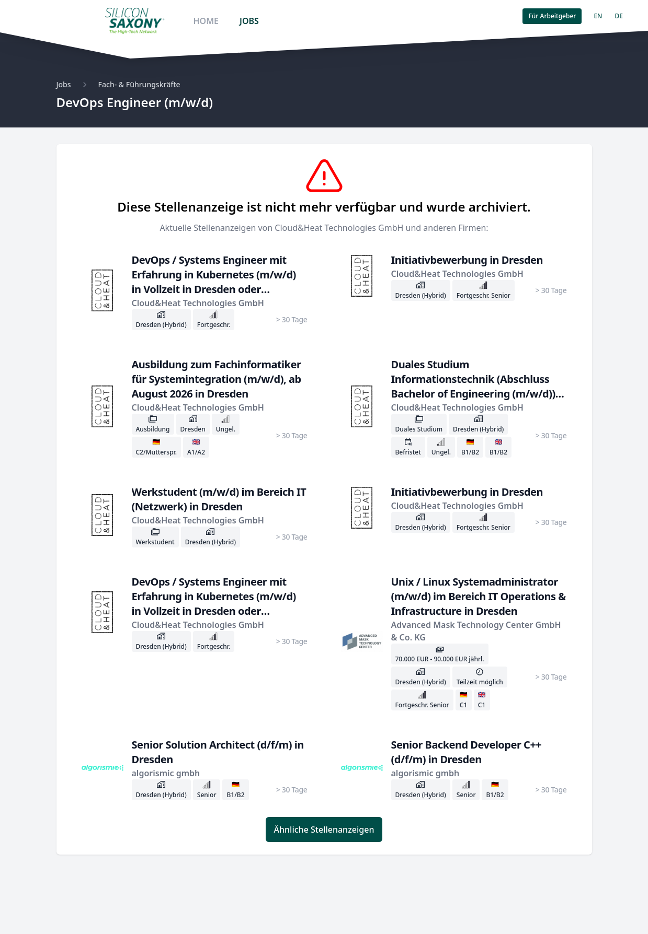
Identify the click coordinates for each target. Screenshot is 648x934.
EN (598, 15)
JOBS (249, 21)
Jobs (63, 84)
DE (618, 15)
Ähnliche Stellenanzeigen (324, 829)
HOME (205, 21)
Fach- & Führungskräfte (139, 84)
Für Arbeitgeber (552, 15)
